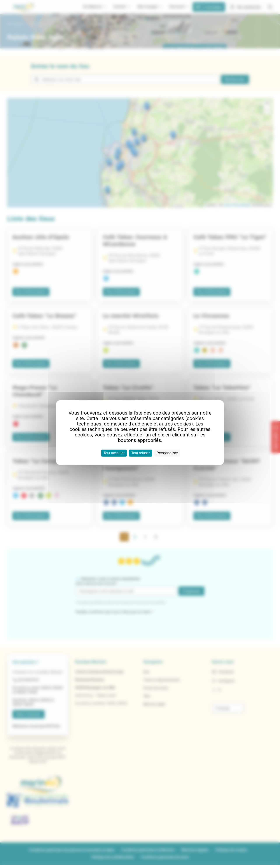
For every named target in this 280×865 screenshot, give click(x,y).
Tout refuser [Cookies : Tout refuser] (140, 453)
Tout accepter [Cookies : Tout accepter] (113, 453)
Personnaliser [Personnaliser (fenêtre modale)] (167, 453)
